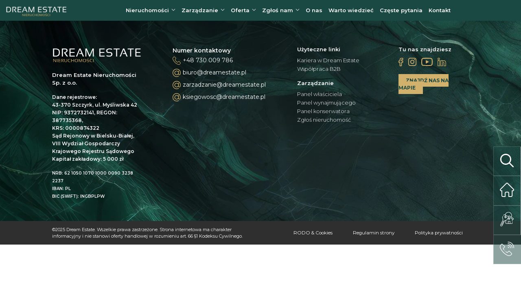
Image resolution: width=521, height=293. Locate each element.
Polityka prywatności (435, 235)
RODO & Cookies (299, 235)
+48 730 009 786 (208, 63)
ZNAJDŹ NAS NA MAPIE (423, 87)
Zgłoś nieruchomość (324, 122)
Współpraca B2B (319, 71)
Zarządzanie (200, 12)
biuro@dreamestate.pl (209, 76)
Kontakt (440, 12)
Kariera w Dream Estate (328, 63)
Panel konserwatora (323, 114)
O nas (314, 12)
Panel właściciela (319, 97)
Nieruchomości (147, 12)
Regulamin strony (365, 235)
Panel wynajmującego (326, 105)
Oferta (240, 12)
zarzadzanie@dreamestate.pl (219, 88)
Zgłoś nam (277, 12)
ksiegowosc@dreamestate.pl (219, 100)
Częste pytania (401, 12)
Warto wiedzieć (351, 12)
